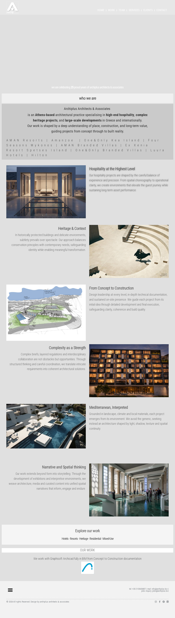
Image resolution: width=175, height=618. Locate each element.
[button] (10, 590)
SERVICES (134, 10)
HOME (100, 10)
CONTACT (161, 10)
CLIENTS (148, 10)
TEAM (122, 10)
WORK (111, 10)
